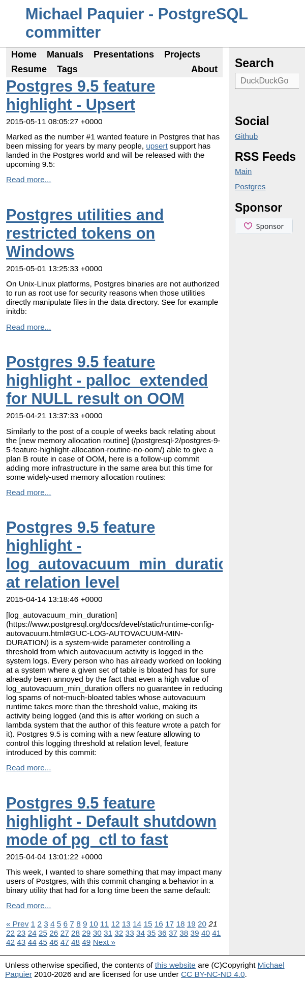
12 (115, 923)
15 (147, 923)
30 (97, 933)
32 (118, 933)
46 (53, 942)
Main (243, 171)
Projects (182, 54)
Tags (67, 69)
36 (162, 933)
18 (180, 923)
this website (175, 965)
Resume (29, 69)
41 (216, 933)
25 (43, 933)
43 (21, 942)
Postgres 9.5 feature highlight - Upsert (80, 95)
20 (202, 923)
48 (75, 942)
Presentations (124, 54)
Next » (104, 942)
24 (32, 933)
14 (137, 923)
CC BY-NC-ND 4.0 (213, 974)
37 (173, 933)
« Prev (17, 923)
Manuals (65, 54)
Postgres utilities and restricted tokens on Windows (85, 233)
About (204, 69)
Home (24, 54)
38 (183, 933)
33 (130, 933)
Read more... (28, 179)
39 (195, 933)
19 (191, 923)
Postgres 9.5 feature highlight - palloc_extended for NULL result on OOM (107, 380)
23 (21, 933)
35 (151, 933)
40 (205, 933)
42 (10, 942)
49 (86, 942)
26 (53, 933)
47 (64, 942)
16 (159, 923)
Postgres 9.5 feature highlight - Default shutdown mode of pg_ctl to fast (111, 821)
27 (64, 933)
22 (10, 933)
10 (93, 923)
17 (169, 923)
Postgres (250, 186)
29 (86, 933)
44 (32, 942)
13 (126, 923)
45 (43, 942)
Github (246, 136)
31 (108, 933)
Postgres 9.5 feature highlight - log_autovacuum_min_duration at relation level (121, 554)
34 (140, 933)
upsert (157, 145)
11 (104, 923)
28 (75, 933)
